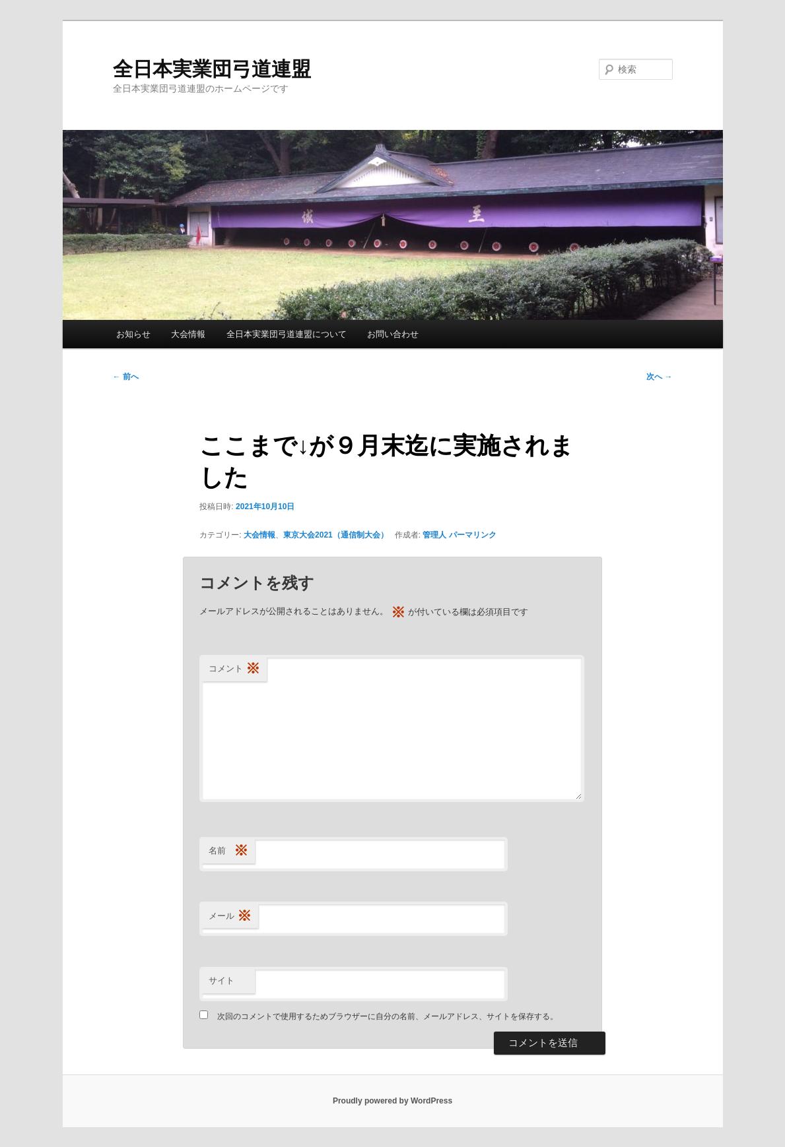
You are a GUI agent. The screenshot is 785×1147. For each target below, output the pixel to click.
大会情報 (188, 334)
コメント (234, 669)
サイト (221, 980)
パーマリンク (472, 535)
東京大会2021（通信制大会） (335, 535)
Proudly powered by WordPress (392, 1100)
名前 (228, 851)
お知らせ (133, 334)
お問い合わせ (393, 334)
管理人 (434, 535)
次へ (659, 376)
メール (230, 916)
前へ (126, 376)
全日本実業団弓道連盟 (212, 69)
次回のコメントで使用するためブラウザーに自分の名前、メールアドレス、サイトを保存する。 (387, 1016)
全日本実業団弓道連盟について (286, 334)
